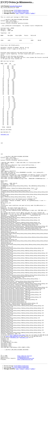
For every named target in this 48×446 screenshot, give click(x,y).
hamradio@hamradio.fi (16, 6)
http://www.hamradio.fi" (13, 400)
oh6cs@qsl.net (5, 158)
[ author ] (32, 13)
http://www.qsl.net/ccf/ (24, 423)
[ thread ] (22, 13)
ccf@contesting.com (23, 425)
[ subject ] (27, 13)
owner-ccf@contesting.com (25, 428)
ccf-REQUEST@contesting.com (25, 426)
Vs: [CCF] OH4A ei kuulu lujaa (20, 11)
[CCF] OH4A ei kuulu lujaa (21, 10)
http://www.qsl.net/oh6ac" (18, 399)
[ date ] (17, 13)
